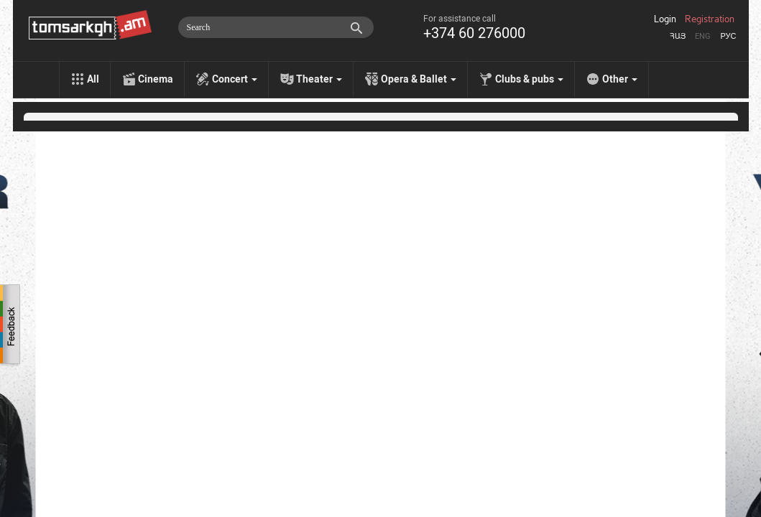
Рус (728, 36)
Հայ (678, 36)
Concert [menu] (234, 79)
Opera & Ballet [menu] (418, 79)
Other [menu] (619, 79)
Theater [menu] (319, 79)
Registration (709, 19)
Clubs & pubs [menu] (529, 79)
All (93, 79)
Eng (703, 36)
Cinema (155, 79)
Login (665, 19)
